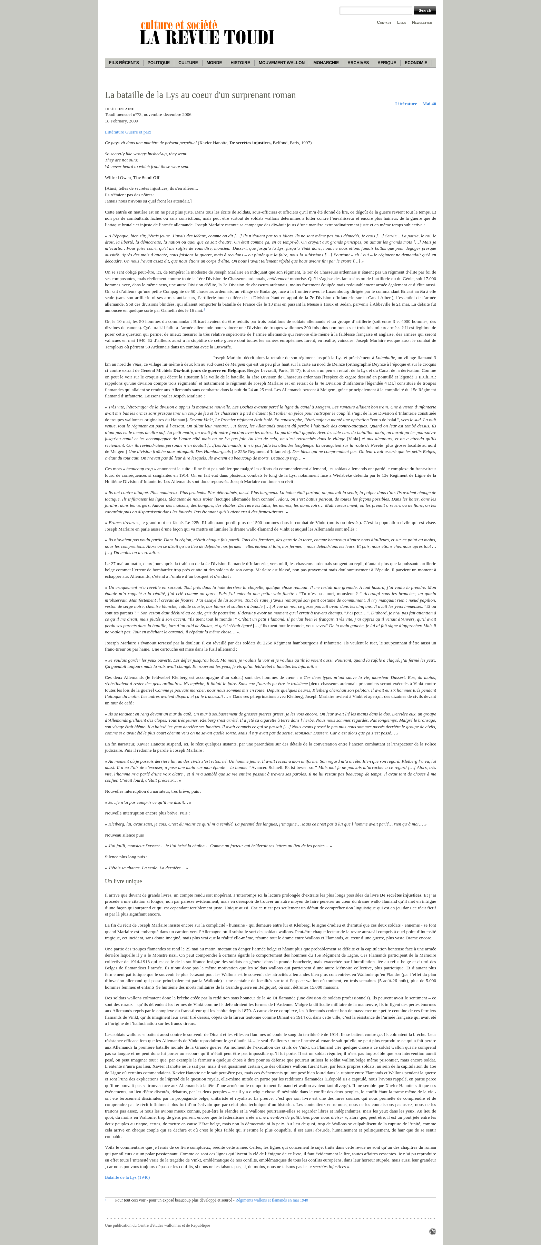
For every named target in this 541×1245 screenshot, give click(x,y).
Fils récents (124, 62)
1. (106, 1200)
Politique (159, 62)
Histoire (240, 62)
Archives (358, 62)
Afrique (386, 62)
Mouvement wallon (282, 62)
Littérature (406, 103)
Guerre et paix (138, 132)
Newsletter (422, 22)
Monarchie (326, 62)
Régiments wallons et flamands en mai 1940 (272, 1200)
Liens (401, 22)
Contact (384, 22)
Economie (416, 62)
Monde (214, 62)
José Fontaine (119, 109)
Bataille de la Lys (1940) (127, 1177)
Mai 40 (429, 103)
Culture (188, 62)
